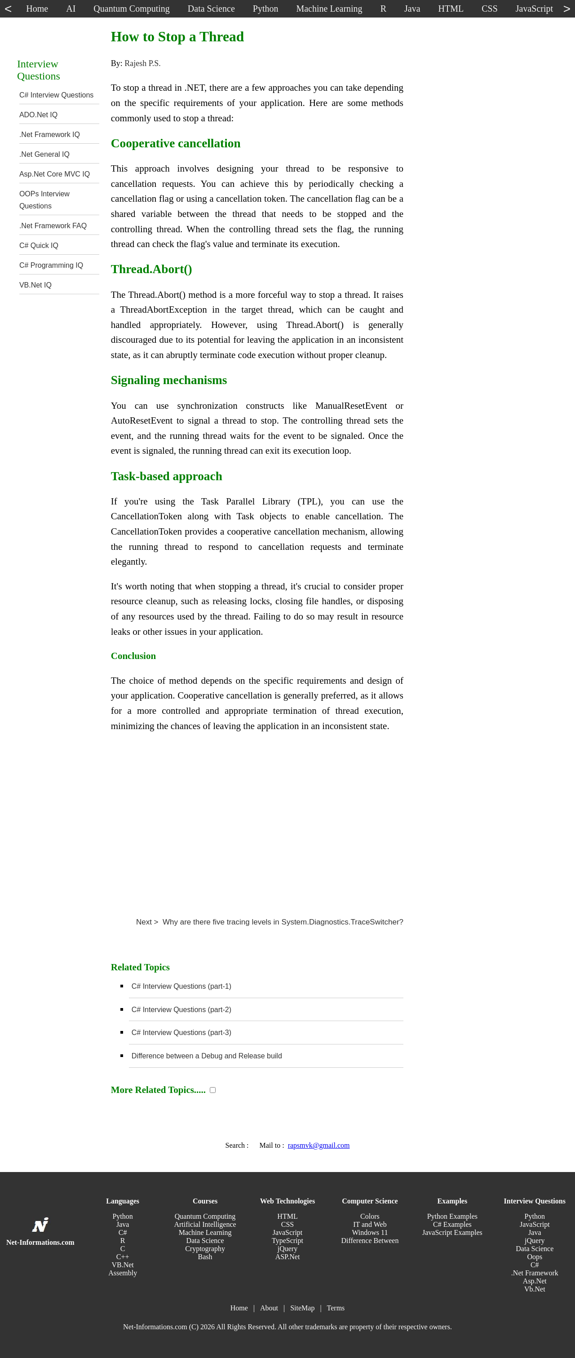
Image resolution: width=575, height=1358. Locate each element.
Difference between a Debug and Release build (207, 1056)
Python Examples (452, 1216)
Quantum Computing (205, 1216)
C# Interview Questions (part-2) (181, 1009)
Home (239, 1308)
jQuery (287, 1248)
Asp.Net (535, 1281)
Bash (205, 1257)
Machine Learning (205, 1232)
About (269, 1308)
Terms (336, 1308)
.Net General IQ (44, 154)
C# (123, 1232)
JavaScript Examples (452, 1232)
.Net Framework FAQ (53, 226)
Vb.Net (534, 1289)
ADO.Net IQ (38, 115)
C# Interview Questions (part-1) (181, 986)
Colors (370, 1216)
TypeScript (287, 1240)
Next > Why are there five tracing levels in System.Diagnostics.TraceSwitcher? (269, 922)
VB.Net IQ (35, 285)
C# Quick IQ (38, 245)
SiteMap (302, 1308)
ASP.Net (287, 1257)
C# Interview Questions (56, 95)
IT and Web (370, 1224)
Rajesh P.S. (142, 63)
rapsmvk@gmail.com (319, 1145)
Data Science (205, 1240)
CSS (287, 1224)
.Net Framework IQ (49, 134)
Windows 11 (370, 1232)
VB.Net (122, 1265)
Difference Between (369, 1240)
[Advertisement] (257, 821)
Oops (534, 1257)
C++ (122, 1257)
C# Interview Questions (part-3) (181, 1032)
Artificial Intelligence (205, 1224)
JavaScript (288, 1232)
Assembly (122, 1273)
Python (122, 1216)
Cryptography (205, 1248)
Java (122, 1224)
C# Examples (452, 1224)
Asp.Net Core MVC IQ (54, 174)
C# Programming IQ (51, 265)
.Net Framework (534, 1273)
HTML (287, 1216)
